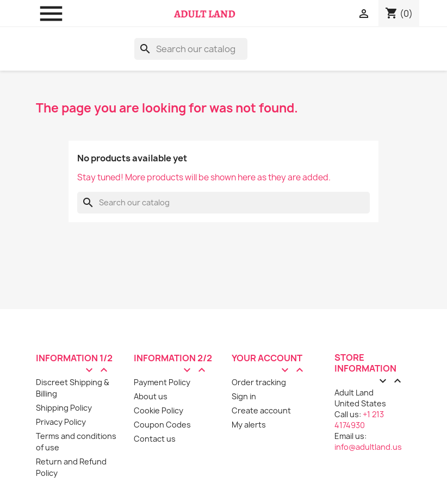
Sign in (244, 396)
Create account (261, 410)
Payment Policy (162, 382)
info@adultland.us (368, 447)
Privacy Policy (61, 422)
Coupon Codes (162, 424)
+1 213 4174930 (359, 419)
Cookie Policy (158, 410)
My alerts (249, 424)
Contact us (155, 439)
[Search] (190, 49)
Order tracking (259, 382)
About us (150, 396)
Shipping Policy (64, 408)
